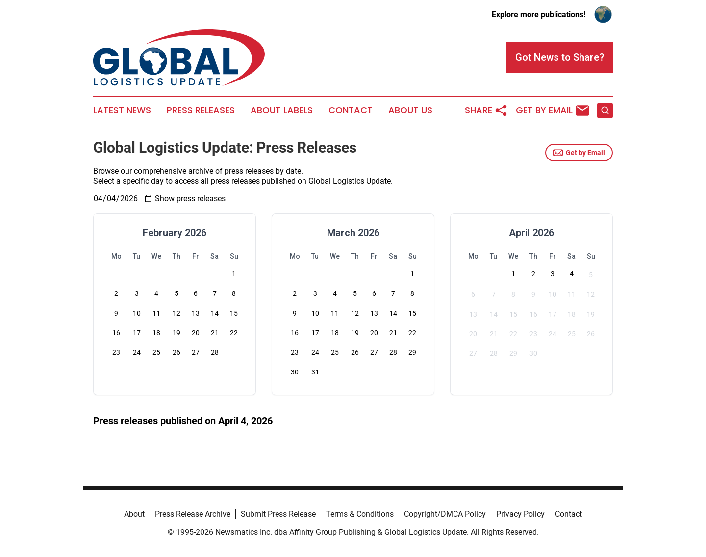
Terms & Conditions (360, 514)
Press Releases (201, 110)
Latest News (122, 110)
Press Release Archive (192, 514)
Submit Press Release (278, 514)
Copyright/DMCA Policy (445, 514)
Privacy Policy (520, 514)
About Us (410, 110)
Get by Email (579, 153)
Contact (350, 110)
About (134, 514)
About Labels (282, 110)
